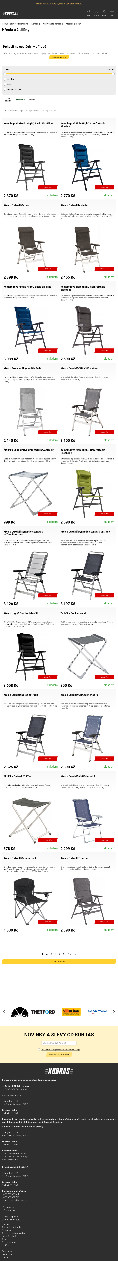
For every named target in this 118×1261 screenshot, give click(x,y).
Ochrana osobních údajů (13, 1233)
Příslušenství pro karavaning (15, 23)
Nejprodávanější (15, 110)
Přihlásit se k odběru (59, 1054)
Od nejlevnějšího (32, 110)
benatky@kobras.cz (11, 1095)
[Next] (113, 1012)
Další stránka (59, 961)
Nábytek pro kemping (53, 23)
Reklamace (7, 1230)
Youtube (6, 1257)
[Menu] (112, 13)
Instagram (7, 1254)
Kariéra (5, 1245)
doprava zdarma (14, 89)
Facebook (7, 1251)
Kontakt (5, 1224)
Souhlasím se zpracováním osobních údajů (61, 1049)
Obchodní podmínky (11, 1227)
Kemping (36, 23)
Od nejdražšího (49, 110)
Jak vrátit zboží (9, 1236)
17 (74, 953)
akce (9, 84)
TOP (4, 110)
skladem (10, 79)
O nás (5, 1239)
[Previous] (4, 1012)
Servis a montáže (10, 1242)
